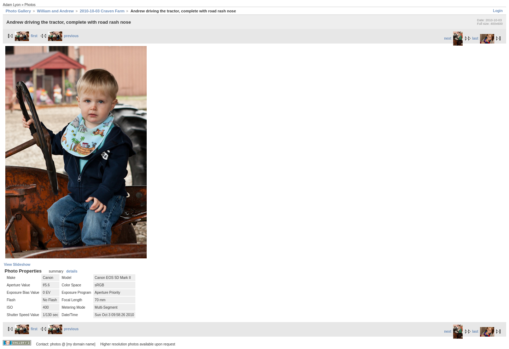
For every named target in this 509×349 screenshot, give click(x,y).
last (483, 38)
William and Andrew (55, 11)
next (453, 38)
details (71, 271)
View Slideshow (17, 265)
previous (63, 36)
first (26, 36)
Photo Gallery (18, 11)
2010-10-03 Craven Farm (102, 11)
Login (498, 11)
